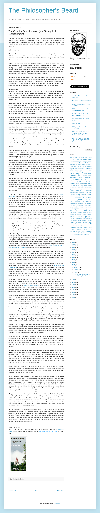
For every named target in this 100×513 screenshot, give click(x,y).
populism (72, 218)
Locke (85, 203)
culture (77, 170)
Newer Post (12, 491)
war (85, 234)
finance (77, 183)
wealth (87, 234)
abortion (72, 157)
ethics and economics (85, 180)
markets (89, 203)
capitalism (88, 164)
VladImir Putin (79, 234)
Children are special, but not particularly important (80, 109)
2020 (73, 257)
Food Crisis (82, 183)
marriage (72, 205)
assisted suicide (87, 161)
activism (83, 157)
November (77, 267)
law (83, 201)
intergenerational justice (77, 196)
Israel (75, 200)
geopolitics (73, 187)
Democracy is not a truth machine (81, 101)
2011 (73, 292)
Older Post (60, 491)
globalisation (88, 187)
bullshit (89, 163)
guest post (80, 189)
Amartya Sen (78, 159)
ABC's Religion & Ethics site (48, 431)
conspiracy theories (79, 168)
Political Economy (86, 214)
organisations (88, 208)
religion (72, 222)
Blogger (57, 503)
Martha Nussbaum (80, 205)
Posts (73, 76)
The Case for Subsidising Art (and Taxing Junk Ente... (81, 275)
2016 (73, 279)
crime (71, 170)
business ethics (80, 164)
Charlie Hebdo (73, 166)
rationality (84, 220)
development (87, 172)
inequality (89, 194)
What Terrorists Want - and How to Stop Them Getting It (81, 114)
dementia (72, 172)
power (80, 218)
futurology (72, 185)
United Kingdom (86, 231)
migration (76, 209)
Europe (79, 181)
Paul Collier (79, 210)
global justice (80, 187)
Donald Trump (74, 174)
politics (88, 216)
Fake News (88, 181)
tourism (85, 229)
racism (79, 220)
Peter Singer (87, 210)
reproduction (78, 222)
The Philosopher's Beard (43, 10)
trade (90, 229)
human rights (88, 192)
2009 (73, 297)
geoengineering (87, 185)
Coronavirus (88, 168)
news (84, 208)
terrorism (79, 227)
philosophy (73, 212)
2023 (73, 250)
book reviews (81, 163)
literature (80, 203)
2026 (73, 242)
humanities (72, 194)
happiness (82, 190)
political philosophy (76, 216)
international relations (83, 198)
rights (90, 222)
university (89, 233)
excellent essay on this (31, 285)
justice (80, 200)
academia (77, 157)
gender (81, 185)
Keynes (84, 200)
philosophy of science (82, 212)
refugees (89, 220)
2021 (73, 255)
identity (78, 194)
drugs (81, 173)
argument (75, 161)
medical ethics (83, 207)
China (79, 166)
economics (87, 174)
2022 (73, 252)
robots (71, 224)
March (76, 272)
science (83, 224)
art (78, 161)
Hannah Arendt (74, 190)
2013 (73, 287)
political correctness (75, 214)
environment (73, 177)
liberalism (88, 201)
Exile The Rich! (76, 123)
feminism (72, 183)
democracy (79, 172)
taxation (89, 225)
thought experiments (76, 229)
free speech (88, 183)
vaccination (73, 234)
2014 (73, 284)
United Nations (73, 233)
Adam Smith (88, 157)
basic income (73, 163)
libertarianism (73, 203)
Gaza (77, 185)
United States (82, 233)
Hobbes (82, 192)
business (72, 164)
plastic (90, 212)
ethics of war (73, 181)
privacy (89, 218)
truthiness (72, 231)
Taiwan (85, 225)
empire (89, 175)
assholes (81, 161)
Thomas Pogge (87, 227)
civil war (84, 166)
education (73, 175)
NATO (80, 208)
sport (77, 225)
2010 (73, 294)
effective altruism (82, 175)
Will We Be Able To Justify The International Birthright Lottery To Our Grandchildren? (81, 133)
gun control (88, 189)
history (78, 192)
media (76, 207)
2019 (73, 260)
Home (36, 491)
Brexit (86, 163)
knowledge (77, 201)
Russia (77, 224)
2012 (73, 289)
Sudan (81, 225)
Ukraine (78, 231)
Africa (71, 159)
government (73, 189)
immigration (83, 194)
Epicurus (81, 177)
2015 (73, 282)
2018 (73, 262)
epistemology (88, 177)
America (85, 159)
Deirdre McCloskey (85, 170)
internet (72, 200)
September (77, 269)
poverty (77, 218)
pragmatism (85, 218)
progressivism (73, 220)
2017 (73, 265)
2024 (73, 247)
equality (72, 180)
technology (73, 227)
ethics (77, 179)
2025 (73, 245)
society (89, 224)
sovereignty (72, 225)
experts (83, 181)
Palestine (72, 210)
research (85, 222)
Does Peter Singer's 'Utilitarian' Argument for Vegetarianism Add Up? (81, 140)
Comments (75, 80)
